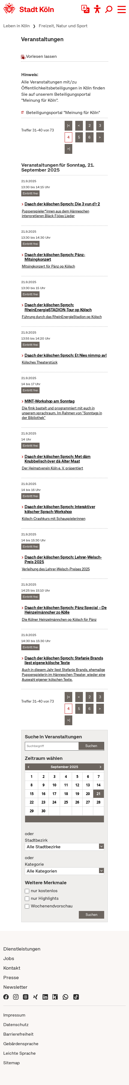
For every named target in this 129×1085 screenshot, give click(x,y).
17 (54, 793)
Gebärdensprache (20, 1044)
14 (98, 785)
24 (54, 802)
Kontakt (11, 968)
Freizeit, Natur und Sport (63, 26)
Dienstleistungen (21, 949)
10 (54, 785)
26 (77, 802)
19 (77, 793)
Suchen (91, 746)
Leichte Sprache (19, 1053)
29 (32, 810)
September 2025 (64, 767)
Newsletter (15, 987)
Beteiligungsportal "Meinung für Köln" (63, 112)
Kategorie (64, 861)
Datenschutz (16, 1024)
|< (68, 125)
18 (66, 793)
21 (98, 793)
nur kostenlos (44, 891)
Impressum (14, 1015)
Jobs (8, 958)
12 (77, 785)
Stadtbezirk (64, 837)
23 (43, 802)
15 (32, 793)
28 (98, 802)
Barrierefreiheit (18, 1034)
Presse (11, 977)
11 (66, 785)
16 (43, 793)
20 (88, 793)
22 (32, 802)
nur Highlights (45, 898)
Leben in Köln (16, 26)
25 (66, 802)
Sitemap (11, 1063)
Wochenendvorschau (52, 906)
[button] (122, 9)
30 (43, 810)
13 (88, 785)
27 (88, 802)
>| (68, 148)
